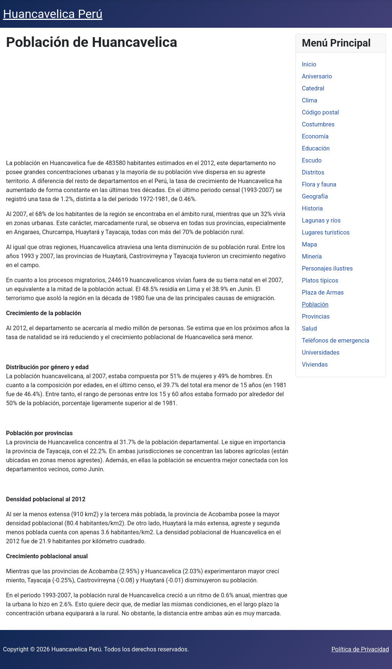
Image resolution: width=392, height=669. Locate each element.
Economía (315, 136)
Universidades (320, 352)
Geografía (315, 196)
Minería (312, 256)
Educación (316, 148)
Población (315, 304)
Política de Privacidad (360, 649)
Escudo (312, 160)
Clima (309, 100)
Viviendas (315, 364)
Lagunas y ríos (321, 220)
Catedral (313, 88)
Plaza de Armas (323, 292)
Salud (309, 328)
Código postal (320, 112)
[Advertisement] (148, 106)
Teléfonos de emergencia (335, 340)
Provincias (316, 316)
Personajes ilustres (327, 268)
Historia (312, 208)
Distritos (313, 172)
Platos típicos (320, 280)
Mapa (309, 244)
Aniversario (317, 76)
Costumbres (318, 124)
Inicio (309, 64)
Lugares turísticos (326, 232)
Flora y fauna (319, 184)
